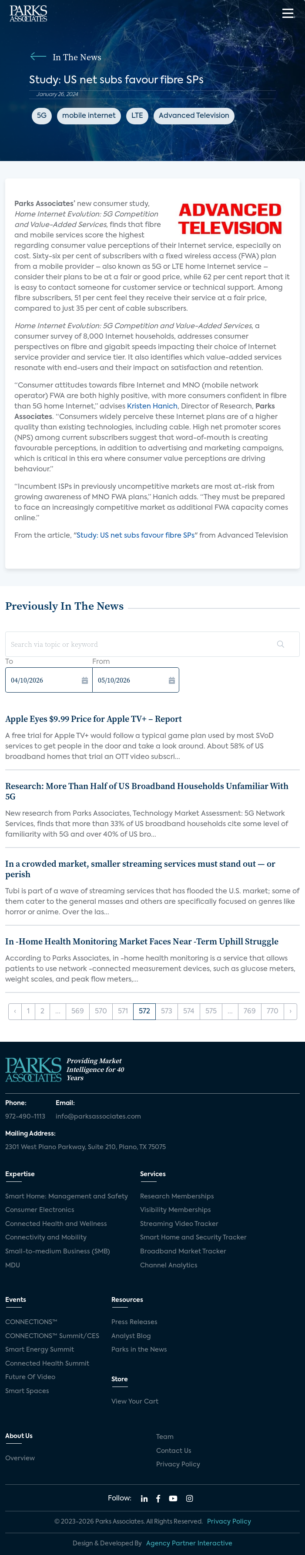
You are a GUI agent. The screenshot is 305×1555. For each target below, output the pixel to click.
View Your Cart (134, 1402)
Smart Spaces (27, 1391)
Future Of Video (30, 1377)
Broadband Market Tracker (183, 1252)
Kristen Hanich (152, 406)
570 (101, 1011)
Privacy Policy (178, 1465)
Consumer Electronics (39, 1210)
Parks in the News (139, 1350)
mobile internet (89, 116)
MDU (12, 1266)
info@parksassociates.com (98, 1117)
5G (42, 116)
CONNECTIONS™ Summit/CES (52, 1336)
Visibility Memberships (175, 1210)
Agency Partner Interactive (189, 1544)
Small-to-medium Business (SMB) (57, 1252)
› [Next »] (290, 1011)
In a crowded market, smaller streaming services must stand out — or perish (140, 869)
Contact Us (173, 1451)
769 (250, 1011)
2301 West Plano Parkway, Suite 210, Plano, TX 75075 (85, 1147)
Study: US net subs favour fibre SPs (135, 535)
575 (211, 1011)
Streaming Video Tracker (179, 1224)
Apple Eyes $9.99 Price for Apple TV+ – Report (93, 719)
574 (188, 1011)
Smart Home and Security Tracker (193, 1238)
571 (123, 1011)
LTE (137, 116)
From (101, 662)
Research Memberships (177, 1197)
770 (272, 1011)
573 (166, 1011)
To (9, 662)
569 (77, 1011)
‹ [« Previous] (15, 1011)
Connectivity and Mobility (46, 1238)
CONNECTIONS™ (31, 1322)
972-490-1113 (25, 1117)
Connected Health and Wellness (56, 1224)
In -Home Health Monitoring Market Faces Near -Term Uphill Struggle (141, 941)
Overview (20, 1458)
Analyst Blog (131, 1336)
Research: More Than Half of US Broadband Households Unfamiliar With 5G (146, 791)
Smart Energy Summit (39, 1350)
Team (165, 1437)
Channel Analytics (169, 1266)
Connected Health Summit (47, 1364)
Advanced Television (194, 116)
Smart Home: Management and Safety (66, 1197)
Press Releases (134, 1322)
